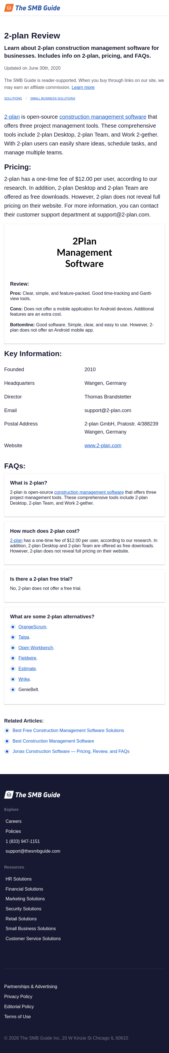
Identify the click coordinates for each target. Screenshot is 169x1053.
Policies (13, 831)
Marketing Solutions (25, 898)
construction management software (102, 117)
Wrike (24, 679)
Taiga (23, 637)
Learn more (83, 87)
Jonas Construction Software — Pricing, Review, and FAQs (71, 751)
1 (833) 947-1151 (23, 841)
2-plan (12, 117)
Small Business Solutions (52, 98)
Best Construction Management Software (53, 741)
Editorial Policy (19, 1006)
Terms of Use (17, 1016)
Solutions (13, 98)
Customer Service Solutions (33, 938)
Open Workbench (35, 647)
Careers (14, 821)
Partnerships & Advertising (30, 986)
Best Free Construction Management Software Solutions (68, 730)
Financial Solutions (24, 889)
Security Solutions (23, 908)
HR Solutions (19, 879)
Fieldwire (27, 658)
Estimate (27, 668)
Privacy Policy (18, 996)
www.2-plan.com (102, 445)
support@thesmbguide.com (33, 851)
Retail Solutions (21, 918)
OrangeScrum (32, 626)
